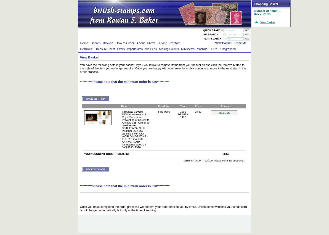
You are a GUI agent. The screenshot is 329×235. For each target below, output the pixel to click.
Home (84, 43)
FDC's (213, 49)
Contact (175, 43)
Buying (162, 43)
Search (96, 43)
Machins (202, 49)
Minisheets (188, 49)
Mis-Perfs (151, 49)
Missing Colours (169, 49)
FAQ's (151, 43)
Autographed (228, 49)
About (140, 43)
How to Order (125, 43)
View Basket (267, 22)
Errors (121, 49)
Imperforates (135, 49)
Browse (108, 43)
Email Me (240, 43)
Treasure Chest (105, 49)
